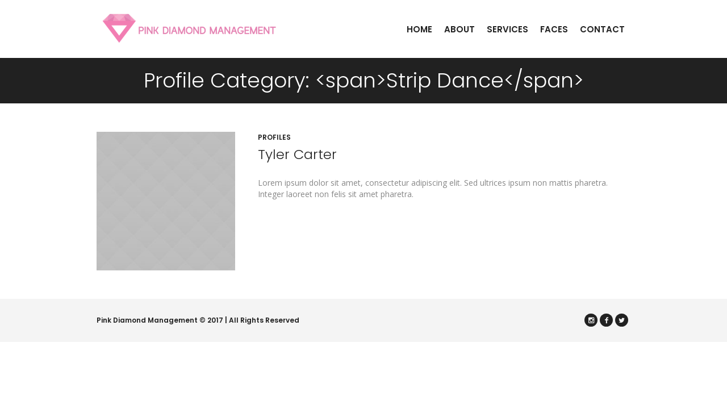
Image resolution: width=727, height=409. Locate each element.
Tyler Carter (297, 154)
